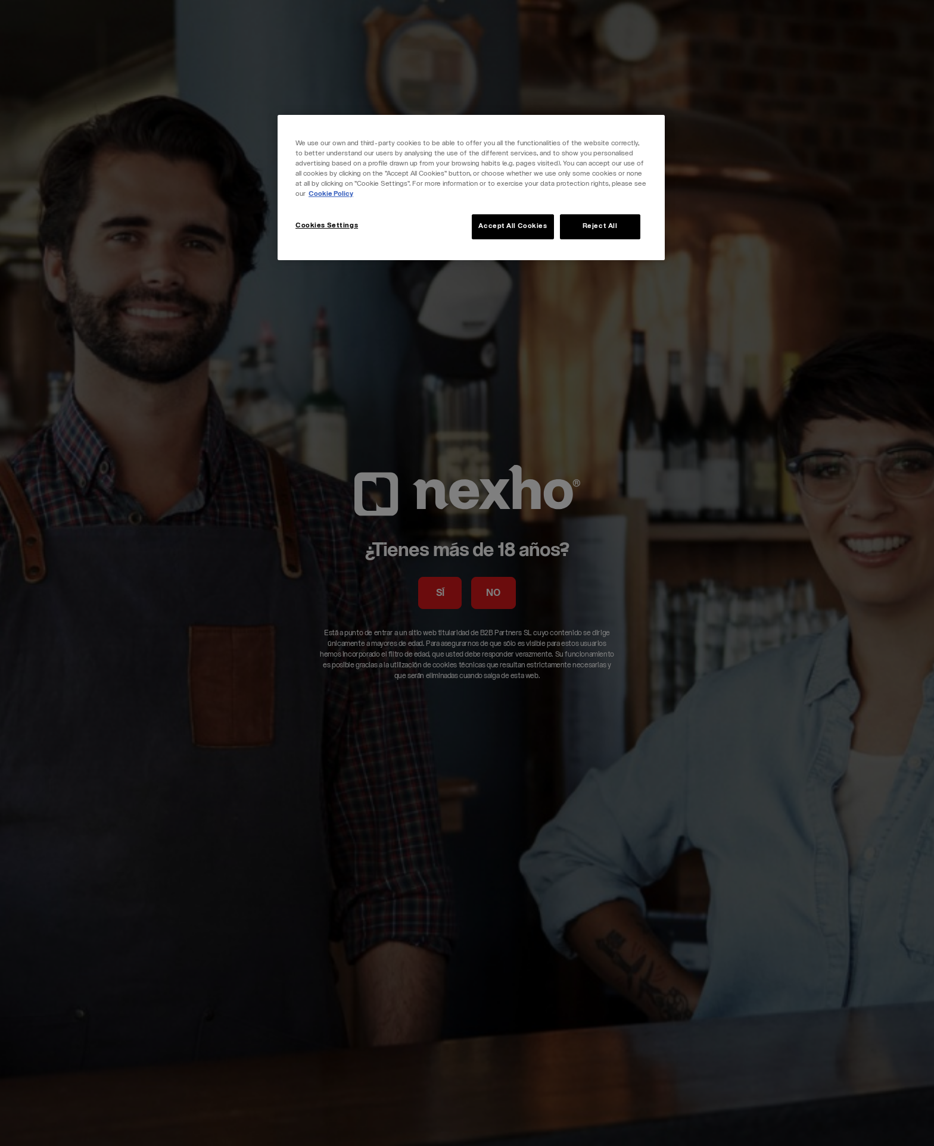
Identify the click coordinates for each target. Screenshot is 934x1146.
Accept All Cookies (512, 226)
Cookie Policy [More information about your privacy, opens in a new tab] (331, 194)
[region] (471, 187)
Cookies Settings (326, 226)
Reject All (600, 226)
